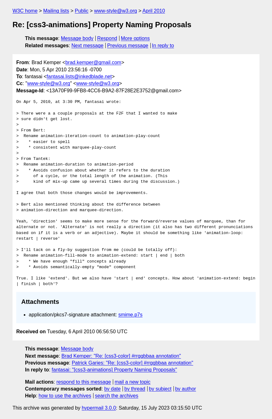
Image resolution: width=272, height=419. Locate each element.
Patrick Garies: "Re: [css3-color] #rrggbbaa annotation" (132, 362)
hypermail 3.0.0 (99, 408)
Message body (77, 38)
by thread (134, 388)
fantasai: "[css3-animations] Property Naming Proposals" (114, 369)
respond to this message (83, 382)
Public (81, 10)
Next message (87, 45)
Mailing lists (56, 10)
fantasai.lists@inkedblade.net (79, 76)
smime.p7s (130, 314)
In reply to (163, 45)
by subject (160, 388)
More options (135, 38)
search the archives (117, 395)
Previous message (128, 45)
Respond (107, 38)
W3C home (25, 10)
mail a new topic (133, 382)
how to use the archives (65, 395)
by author (185, 388)
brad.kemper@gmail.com (93, 62)
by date (112, 388)
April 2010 (154, 10)
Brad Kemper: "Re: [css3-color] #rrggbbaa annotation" (121, 356)
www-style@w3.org (115, 10)
